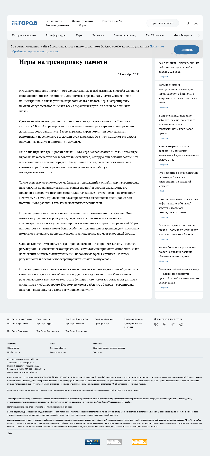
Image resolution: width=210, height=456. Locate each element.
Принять (187, 49)
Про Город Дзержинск (17, 331)
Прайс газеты (13, 352)
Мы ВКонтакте (155, 35)
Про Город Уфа (102, 323)
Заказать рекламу (125, 35)
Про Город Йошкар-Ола (77, 319)
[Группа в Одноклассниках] (164, 324)
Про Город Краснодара (76, 331)
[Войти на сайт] (196, 23)
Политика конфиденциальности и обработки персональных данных (39, 406)
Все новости (54, 21)
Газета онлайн (112, 21)
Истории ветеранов (24, 35)
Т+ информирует (56, 35)
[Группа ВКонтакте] (156, 324)
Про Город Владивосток (47, 331)
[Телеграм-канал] (173, 324)
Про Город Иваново (133, 319)
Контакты (97, 343)
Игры (82, 25)
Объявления (13, 348)
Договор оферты (58, 348)
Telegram (11, 343)
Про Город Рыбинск (75, 323)
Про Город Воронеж (104, 319)
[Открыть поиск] (187, 23)
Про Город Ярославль (17, 323)
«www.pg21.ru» (31, 359)
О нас (52, 343)
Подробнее (127, 402)
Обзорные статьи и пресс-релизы (109, 348)
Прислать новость (162, 23)
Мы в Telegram (183, 35)
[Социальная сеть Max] (181, 324)
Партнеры (97, 352)
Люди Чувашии (82, 21)
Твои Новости (43, 319)
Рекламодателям (57, 25)
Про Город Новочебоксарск (20, 319)
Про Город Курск (44, 323)
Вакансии (98, 35)
